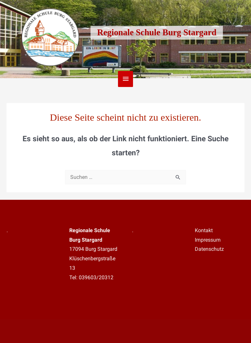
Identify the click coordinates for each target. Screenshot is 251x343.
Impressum (208, 240)
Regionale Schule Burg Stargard (156, 32)
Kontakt (204, 230)
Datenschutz (209, 249)
